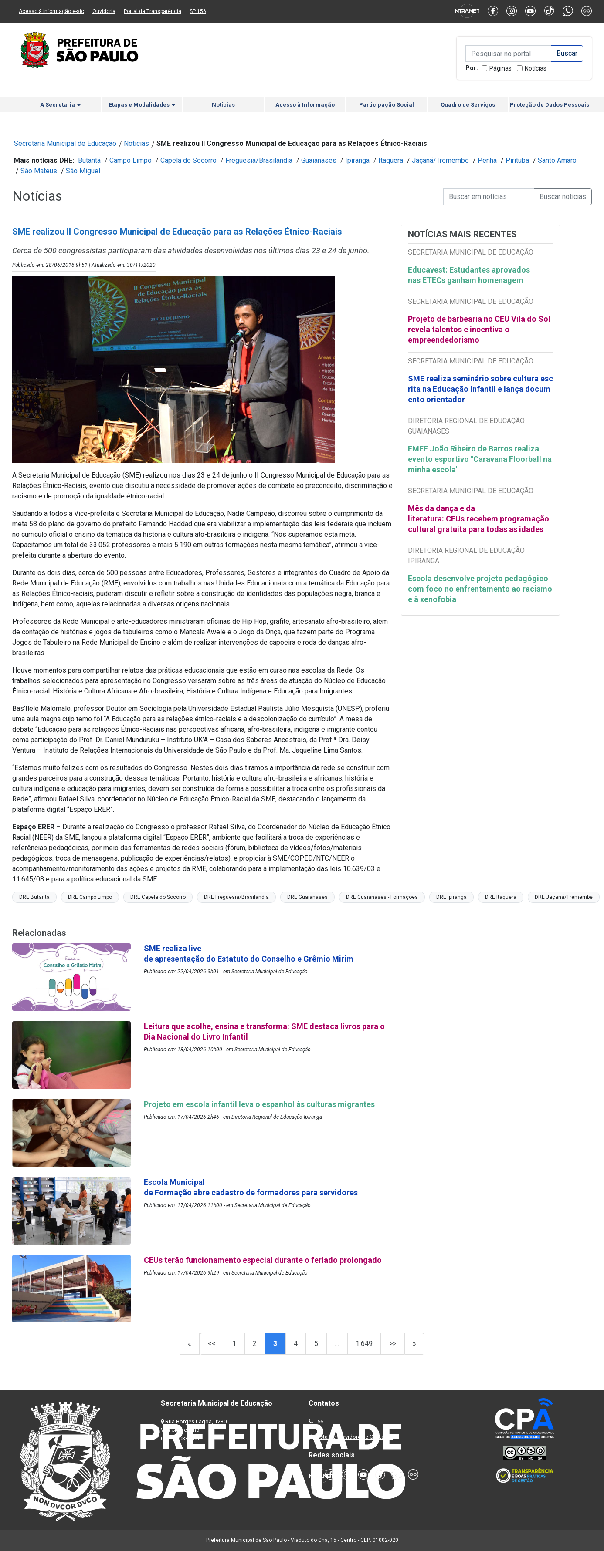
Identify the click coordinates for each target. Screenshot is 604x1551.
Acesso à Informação (305, 104)
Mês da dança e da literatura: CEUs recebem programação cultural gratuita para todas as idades (478, 519)
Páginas (500, 68)
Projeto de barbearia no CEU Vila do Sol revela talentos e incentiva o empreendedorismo (479, 329)
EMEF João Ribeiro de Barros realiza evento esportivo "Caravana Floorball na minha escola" (480, 459)
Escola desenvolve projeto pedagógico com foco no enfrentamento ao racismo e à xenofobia (480, 589)
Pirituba (517, 160)
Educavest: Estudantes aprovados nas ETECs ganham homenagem (469, 275)
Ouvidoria (103, 11)
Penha (487, 160)
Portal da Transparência (152, 11)
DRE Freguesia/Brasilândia (236, 897)
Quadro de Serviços (468, 104)
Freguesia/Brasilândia (258, 160)
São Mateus (38, 171)
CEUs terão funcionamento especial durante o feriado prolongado (263, 1260)
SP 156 (198, 11)
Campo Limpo (130, 160)
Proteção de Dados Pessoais (549, 104)
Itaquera (390, 160)
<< (212, 1343)
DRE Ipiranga (451, 897)
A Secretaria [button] (60, 104)
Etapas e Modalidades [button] (142, 104)
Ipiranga (357, 160)
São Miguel (83, 171)
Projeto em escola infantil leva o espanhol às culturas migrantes (260, 1104)
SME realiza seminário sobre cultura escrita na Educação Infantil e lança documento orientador (480, 389)
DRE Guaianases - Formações (382, 897)
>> (392, 1343)
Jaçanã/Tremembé (440, 160)
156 (318, 1421)
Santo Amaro (557, 160)
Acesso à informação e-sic (51, 11)
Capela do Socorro (188, 160)
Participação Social (386, 104)
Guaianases (318, 160)
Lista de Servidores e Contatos (354, 1436)
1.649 (364, 1343)
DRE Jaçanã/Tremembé (564, 897)
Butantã (89, 160)
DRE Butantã (34, 897)
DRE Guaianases (307, 897)
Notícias (535, 68)
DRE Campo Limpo (90, 897)
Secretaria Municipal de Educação (65, 143)
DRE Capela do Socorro (158, 897)
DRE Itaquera (500, 897)
